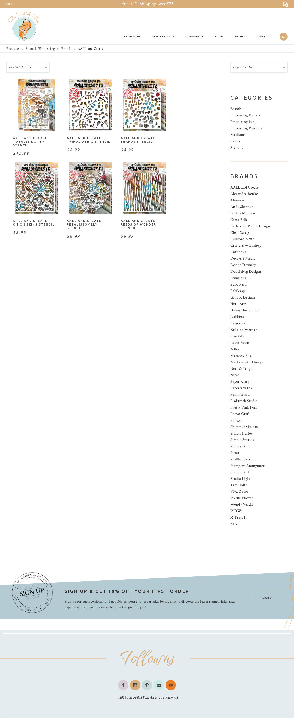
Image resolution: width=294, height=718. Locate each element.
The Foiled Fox (137, 697)
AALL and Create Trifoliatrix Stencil (89, 139)
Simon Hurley (241, 433)
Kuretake (237, 336)
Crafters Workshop (245, 245)
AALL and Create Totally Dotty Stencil (30, 141)
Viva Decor (239, 491)
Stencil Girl (239, 472)
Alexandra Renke (244, 193)
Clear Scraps (240, 232)
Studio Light (240, 478)
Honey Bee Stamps (245, 310)
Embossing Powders (246, 128)
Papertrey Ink (241, 387)
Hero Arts (238, 303)
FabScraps (238, 290)
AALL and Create (244, 187)
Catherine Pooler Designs (251, 226)
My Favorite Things (246, 362)
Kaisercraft (239, 323)
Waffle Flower (241, 497)
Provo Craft (240, 413)
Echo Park (238, 284)
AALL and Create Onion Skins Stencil (34, 222)
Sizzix (235, 452)
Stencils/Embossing (40, 48)
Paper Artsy (239, 381)
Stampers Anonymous (247, 465)
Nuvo (234, 375)
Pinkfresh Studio (244, 400)
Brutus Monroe (242, 213)
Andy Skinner (241, 206)
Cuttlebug (238, 251)
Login (11, 4)
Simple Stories (242, 439)
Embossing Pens (243, 121)
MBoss (235, 349)
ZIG (233, 523)
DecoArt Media (242, 258)
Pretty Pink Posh (244, 407)
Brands (66, 48)
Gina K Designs (242, 297)
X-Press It (238, 517)
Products (13, 48)
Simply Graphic (242, 446)
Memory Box (240, 355)
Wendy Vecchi (241, 504)
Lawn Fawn (239, 342)
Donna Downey (243, 264)
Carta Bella (239, 219)
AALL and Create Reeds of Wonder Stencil (138, 224)
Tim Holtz (238, 485)
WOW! (236, 510)
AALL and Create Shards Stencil (138, 139)
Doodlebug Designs (245, 271)
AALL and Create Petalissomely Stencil (84, 224)
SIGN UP (268, 597)
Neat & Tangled (242, 368)
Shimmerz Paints (244, 426)
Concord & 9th (242, 239)
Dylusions (238, 277)
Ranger (236, 420)
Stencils (236, 147)
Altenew (237, 200)
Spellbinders (240, 459)
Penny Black (240, 394)
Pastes (235, 141)
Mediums (238, 134)
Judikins (237, 316)
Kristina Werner (243, 329)
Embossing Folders (245, 115)
